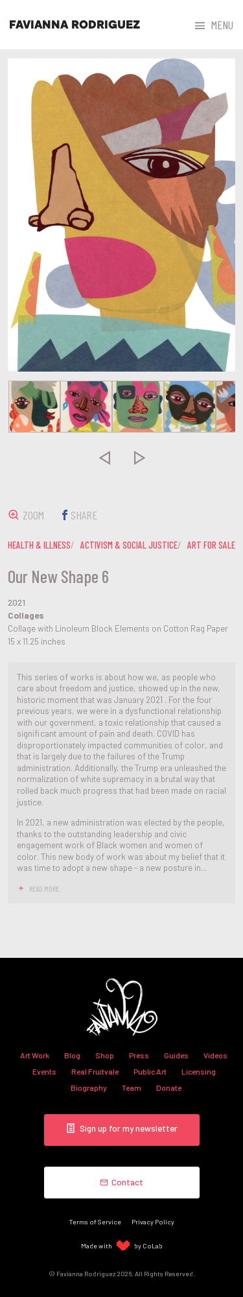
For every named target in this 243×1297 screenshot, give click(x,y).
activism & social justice (129, 545)
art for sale (211, 545)
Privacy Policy (153, 1221)
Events (44, 1071)
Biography (89, 1087)
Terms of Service (95, 1221)
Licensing (198, 1071)
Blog (72, 1055)
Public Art (150, 1071)
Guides (176, 1055)
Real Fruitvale (95, 1071)
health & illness (39, 545)
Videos (215, 1055)
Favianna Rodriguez (74, 24)
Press (139, 1055)
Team (131, 1087)
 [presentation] (103, 457)
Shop (104, 1055)
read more (44, 888)
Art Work (34, 1055)
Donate (168, 1087)
